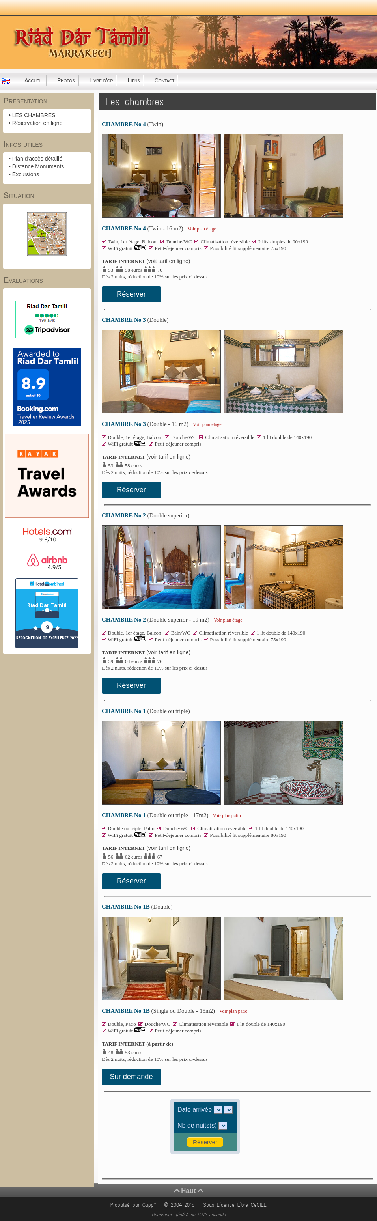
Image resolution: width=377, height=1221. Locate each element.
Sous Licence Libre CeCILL (236, 1205)
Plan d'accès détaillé (37, 158)
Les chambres (135, 101)
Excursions (25, 174)
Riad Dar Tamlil (47, 605)
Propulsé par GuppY (134, 1205)
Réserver (131, 294)
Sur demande (131, 1077)
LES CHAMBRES (34, 115)
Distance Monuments (38, 166)
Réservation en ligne (37, 123)
